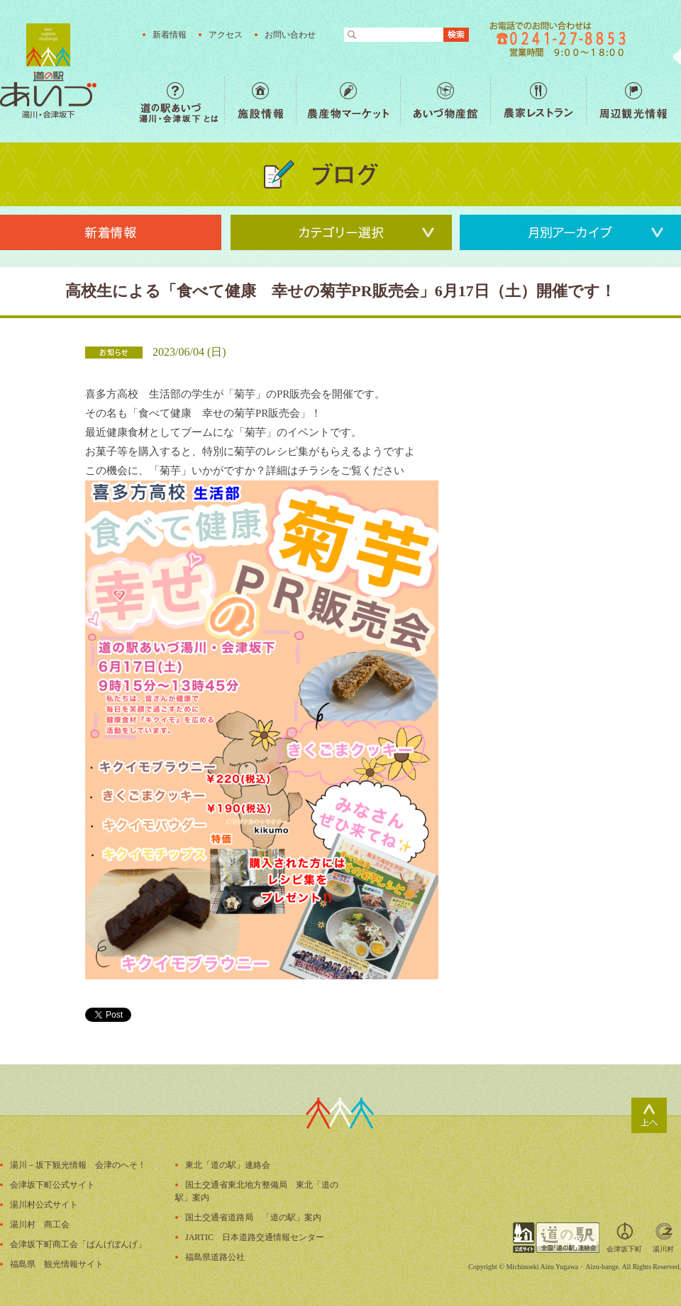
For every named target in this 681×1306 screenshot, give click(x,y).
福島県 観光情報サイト (57, 1264)
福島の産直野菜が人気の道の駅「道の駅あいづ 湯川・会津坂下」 (48, 70)
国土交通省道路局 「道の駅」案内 (253, 1217)
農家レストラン (538, 100)
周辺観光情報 (633, 100)
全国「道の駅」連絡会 (556, 1237)
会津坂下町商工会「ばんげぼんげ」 (78, 1244)
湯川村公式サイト (44, 1205)
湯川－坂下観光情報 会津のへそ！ (78, 1165)
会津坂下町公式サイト (52, 1185)
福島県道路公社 (215, 1257)
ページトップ (649, 1115)
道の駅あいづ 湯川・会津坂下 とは (181, 100)
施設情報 (260, 100)
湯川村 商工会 (40, 1224)
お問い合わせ (290, 35)
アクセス (226, 35)
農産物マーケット (348, 100)
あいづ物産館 (445, 100)
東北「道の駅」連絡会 (227, 1165)
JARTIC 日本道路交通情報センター (254, 1237)
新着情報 (170, 35)
